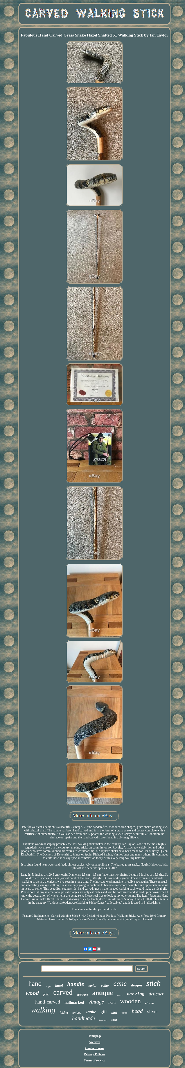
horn (112, 1002)
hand (35, 983)
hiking (64, 1012)
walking (43, 1010)
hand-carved (47, 1002)
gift (104, 1011)
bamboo (103, 1020)
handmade (83, 1018)
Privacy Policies (94, 1054)
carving (135, 994)
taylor (92, 985)
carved (63, 992)
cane (120, 983)
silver (152, 1011)
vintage (96, 1002)
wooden (130, 1001)
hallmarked (74, 1002)
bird (114, 1012)
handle (75, 984)
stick (153, 983)
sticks (119, 995)
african (149, 1003)
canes (125, 1012)
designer (156, 994)
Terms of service (94, 1060)
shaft (114, 1019)
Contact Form (94, 1048)
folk (46, 994)
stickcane (82, 994)
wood (32, 993)
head (137, 1011)
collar (105, 985)
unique (76, 1012)
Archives (94, 1042)
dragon (136, 985)
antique (102, 992)
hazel (59, 985)
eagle (48, 986)
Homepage (95, 1036)
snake (91, 1011)
